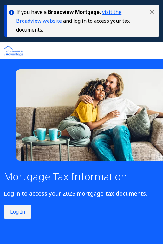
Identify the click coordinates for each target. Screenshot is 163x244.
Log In (17, 211)
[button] (152, 12)
